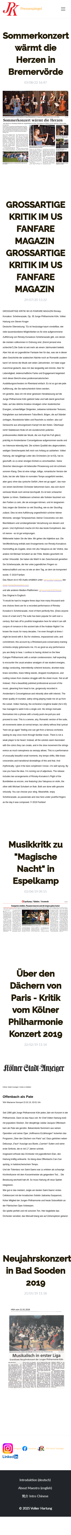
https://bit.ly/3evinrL (53, 580)
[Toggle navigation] (63, 9)
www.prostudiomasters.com (16, 585)
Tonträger (59, 1448)
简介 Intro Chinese (35, 1496)
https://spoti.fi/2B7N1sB (50, 590)
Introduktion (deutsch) (35, 1480)
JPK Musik (50, 1448)
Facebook (32, 1448)
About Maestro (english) (35, 1488)
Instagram (17, 1448)
